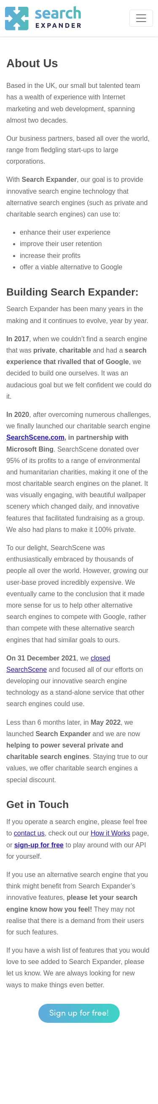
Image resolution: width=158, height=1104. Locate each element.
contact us (29, 833)
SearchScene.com (35, 437)
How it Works (110, 833)
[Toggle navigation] (141, 18)
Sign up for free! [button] (79, 1012)
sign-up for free (39, 845)
